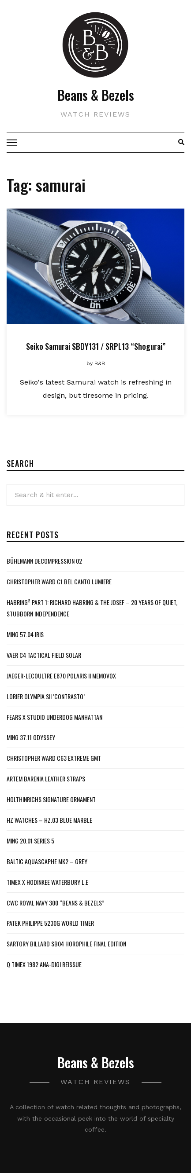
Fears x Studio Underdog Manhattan (54, 717)
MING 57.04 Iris (25, 634)
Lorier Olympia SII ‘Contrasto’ (46, 696)
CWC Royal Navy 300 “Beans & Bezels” (55, 902)
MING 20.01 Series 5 (30, 840)
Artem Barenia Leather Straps (46, 778)
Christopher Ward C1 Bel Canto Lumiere (59, 581)
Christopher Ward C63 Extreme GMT (54, 757)
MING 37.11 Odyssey (31, 737)
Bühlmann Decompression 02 (44, 560)
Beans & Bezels (95, 95)
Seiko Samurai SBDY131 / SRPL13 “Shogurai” (95, 346)
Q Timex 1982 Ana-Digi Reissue (44, 964)
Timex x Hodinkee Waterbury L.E (47, 882)
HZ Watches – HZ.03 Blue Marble (49, 820)
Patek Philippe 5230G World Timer (50, 922)
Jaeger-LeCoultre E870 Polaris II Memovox (61, 675)
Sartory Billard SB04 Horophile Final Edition (66, 943)
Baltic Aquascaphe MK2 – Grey (47, 861)
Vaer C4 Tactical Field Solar (44, 655)
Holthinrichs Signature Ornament (51, 799)
